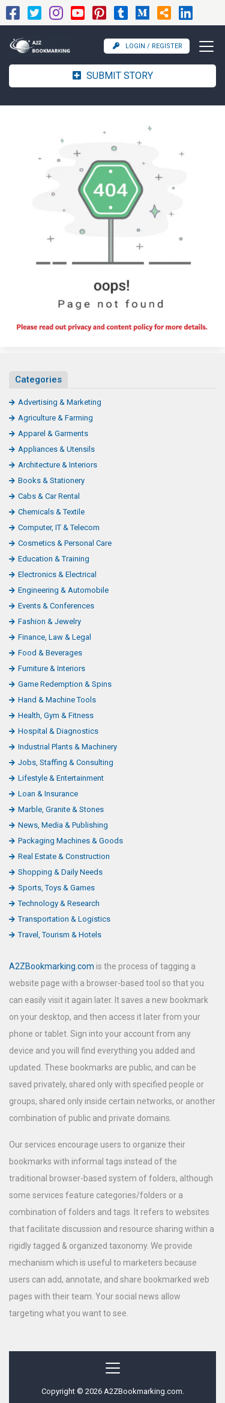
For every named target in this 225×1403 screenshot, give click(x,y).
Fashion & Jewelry (49, 621)
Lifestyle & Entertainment (61, 778)
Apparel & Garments (53, 433)
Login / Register (147, 46)
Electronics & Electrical (57, 574)
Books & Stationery (51, 480)
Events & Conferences (56, 605)
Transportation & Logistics (64, 918)
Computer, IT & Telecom (59, 527)
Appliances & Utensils (56, 449)
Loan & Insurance (48, 793)
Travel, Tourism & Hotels (59, 934)
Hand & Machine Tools (57, 699)
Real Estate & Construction (64, 856)
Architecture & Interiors (57, 464)
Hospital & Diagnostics (58, 731)
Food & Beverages (50, 652)
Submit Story (113, 75)
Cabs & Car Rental (49, 496)
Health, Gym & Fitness (56, 715)
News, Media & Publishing (63, 825)
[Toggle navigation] (203, 46)
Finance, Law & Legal (54, 637)
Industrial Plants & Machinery (67, 746)
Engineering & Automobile (63, 590)
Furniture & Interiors (51, 668)
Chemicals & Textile (51, 511)
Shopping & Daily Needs (60, 871)
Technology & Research (59, 903)
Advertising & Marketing (59, 402)
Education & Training (53, 558)
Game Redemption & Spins (65, 684)
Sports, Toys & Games (56, 887)
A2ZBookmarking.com (51, 966)
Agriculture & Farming (55, 417)
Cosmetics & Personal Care (65, 543)
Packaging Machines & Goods (70, 840)
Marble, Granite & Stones (61, 809)
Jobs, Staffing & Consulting (65, 762)
